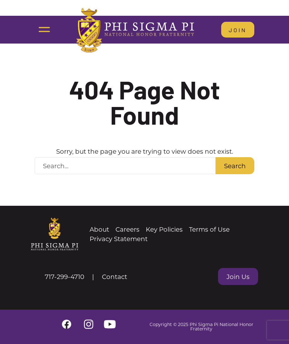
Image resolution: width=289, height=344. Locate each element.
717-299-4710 (64, 276)
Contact (114, 276)
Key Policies (164, 229)
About (99, 229)
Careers (127, 229)
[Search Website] (125, 165)
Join (238, 29)
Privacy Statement (119, 238)
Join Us (238, 276)
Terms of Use (209, 229)
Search (235, 166)
